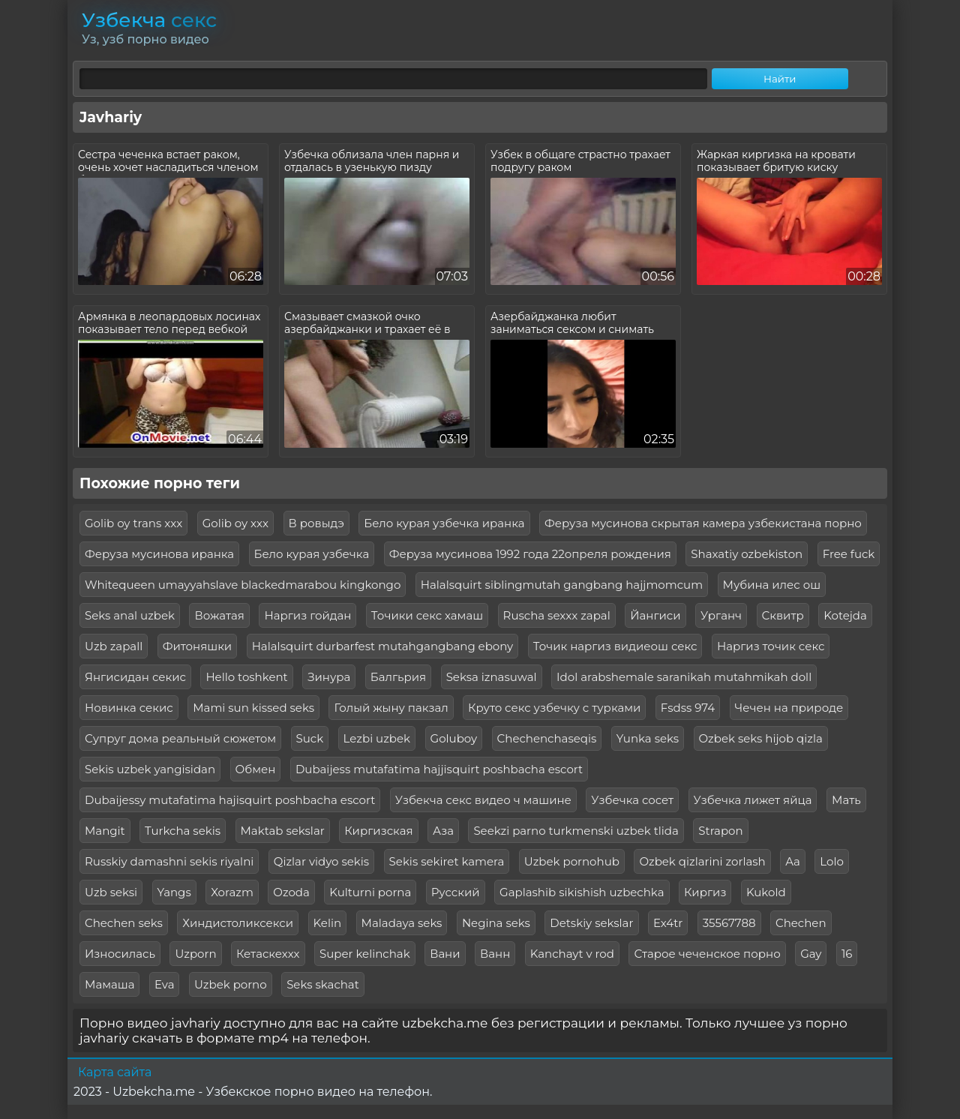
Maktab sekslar (283, 831)
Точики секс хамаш (427, 615)
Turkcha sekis (182, 831)
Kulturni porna (370, 892)
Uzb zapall (113, 646)
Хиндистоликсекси (237, 923)
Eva (164, 984)
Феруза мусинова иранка (159, 554)
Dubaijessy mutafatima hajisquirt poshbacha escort (230, 800)
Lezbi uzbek (377, 738)
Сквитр (783, 615)
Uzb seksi (111, 892)
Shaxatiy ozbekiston (746, 554)
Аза (443, 831)
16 (847, 953)
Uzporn (195, 953)
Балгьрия (398, 677)
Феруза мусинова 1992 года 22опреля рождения (530, 554)
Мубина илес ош (772, 585)
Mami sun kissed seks (253, 707)
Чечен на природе (789, 707)
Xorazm (232, 892)
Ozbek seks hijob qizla (761, 738)
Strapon (720, 831)
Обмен (256, 769)
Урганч (721, 615)
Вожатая (219, 615)
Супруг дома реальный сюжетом (180, 738)
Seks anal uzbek (130, 615)
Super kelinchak (365, 953)
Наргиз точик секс (770, 646)
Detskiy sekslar (591, 923)
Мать (846, 800)
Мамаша (109, 984)
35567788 (729, 923)
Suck (310, 738)
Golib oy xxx (235, 523)
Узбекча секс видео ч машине (483, 800)
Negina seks (496, 923)
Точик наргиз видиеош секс (615, 646)
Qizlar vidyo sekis (321, 861)
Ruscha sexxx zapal (556, 615)
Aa (792, 861)
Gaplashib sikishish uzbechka (582, 892)
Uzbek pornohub (572, 861)
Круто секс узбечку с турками (554, 707)
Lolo (832, 861)
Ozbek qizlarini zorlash (702, 861)
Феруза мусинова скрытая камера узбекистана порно (703, 523)
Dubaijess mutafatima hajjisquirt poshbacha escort (439, 769)
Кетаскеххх (267, 953)
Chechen (801, 923)
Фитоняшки (197, 646)
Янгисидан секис (135, 677)
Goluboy (454, 738)
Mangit (105, 831)
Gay (810, 953)
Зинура (329, 677)
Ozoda (291, 892)
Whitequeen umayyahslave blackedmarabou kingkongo (242, 585)
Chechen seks (124, 923)
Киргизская (378, 831)
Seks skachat (322, 984)
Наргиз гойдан (307, 615)
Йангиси (655, 615)
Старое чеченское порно (707, 953)
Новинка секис (129, 707)
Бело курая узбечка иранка (444, 523)
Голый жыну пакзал (391, 707)
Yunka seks (647, 738)
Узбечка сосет (632, 800)
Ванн (495, 953)
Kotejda (845, 615)
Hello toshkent (246, 677)
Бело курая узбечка (312, 554)
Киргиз (705, 892)
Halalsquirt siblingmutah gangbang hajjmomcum (562, 585)
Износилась (120, 953)
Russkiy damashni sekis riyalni (169, 861)
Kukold (766, 892)
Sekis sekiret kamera (447, 861)
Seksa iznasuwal (491, 677)
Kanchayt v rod (572, 953)
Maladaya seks (402, 923)
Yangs (174, 892)
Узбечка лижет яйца (753, 800)
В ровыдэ (316, 523)
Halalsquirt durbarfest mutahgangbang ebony (383, 646)
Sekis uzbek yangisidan (150, 769)
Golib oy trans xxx (133, 523)
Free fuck (849, 554)
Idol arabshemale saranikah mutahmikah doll (684, 677)
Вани (445, 953)
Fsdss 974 (688, 707)
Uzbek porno (230, 984)
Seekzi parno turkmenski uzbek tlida (575, 831)
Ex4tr (667, 923)
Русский (455, 892)
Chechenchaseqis (547, 738)
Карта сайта (115, 1072)
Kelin (328, 923)
